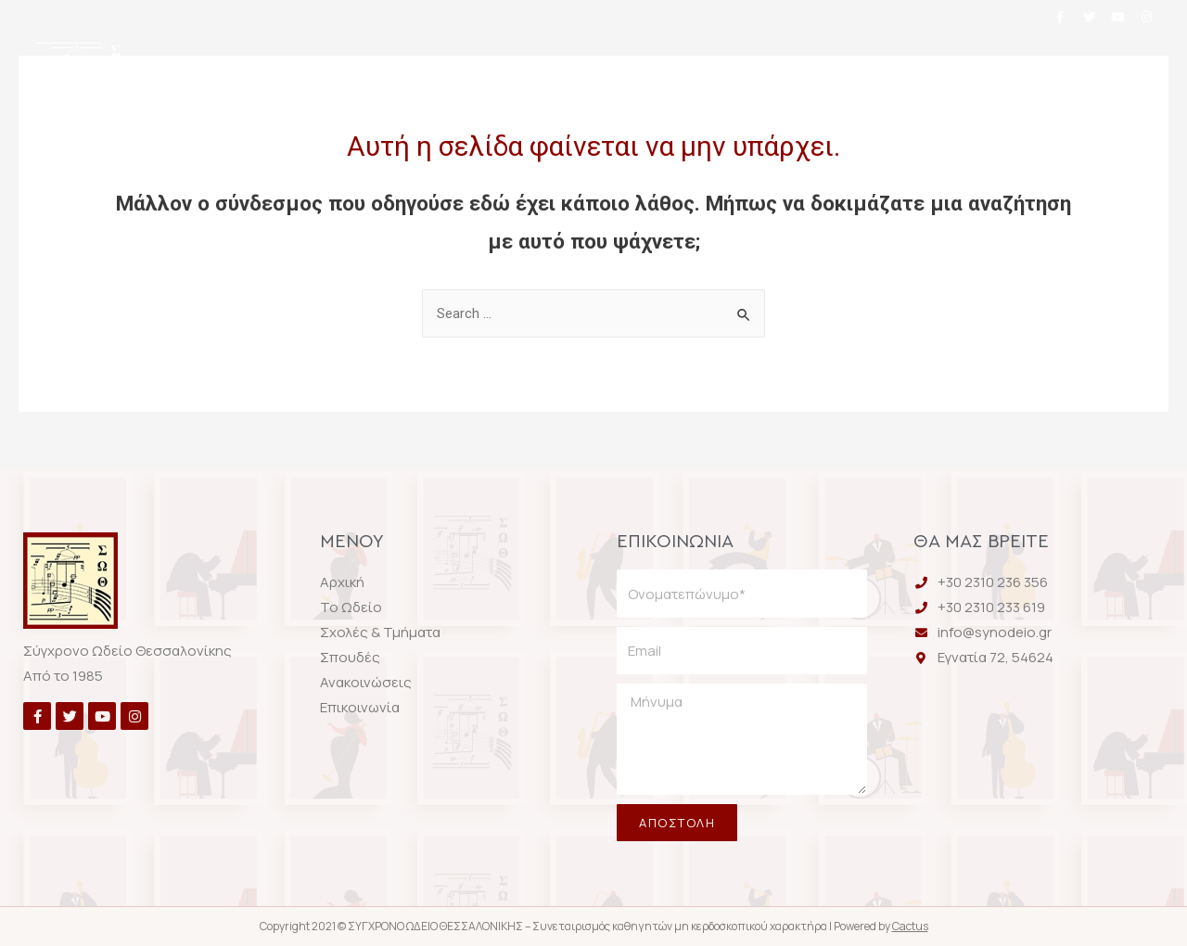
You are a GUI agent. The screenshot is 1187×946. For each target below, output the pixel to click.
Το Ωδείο (390, 67)
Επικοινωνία (590, 116)
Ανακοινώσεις (856, 67)
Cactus (910, 926)
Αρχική (271, 67)
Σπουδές (711, 67)
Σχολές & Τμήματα (551, 67)
